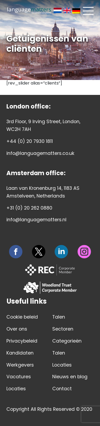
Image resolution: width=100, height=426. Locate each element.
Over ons (16, 329)
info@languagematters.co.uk (40, 153)
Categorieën (67, 341)
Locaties (16, 388)
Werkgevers (20, 365)
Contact (62, 388)
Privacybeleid (21, 341)
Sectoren (62, 329)
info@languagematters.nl (36, 219)
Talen (58, 317)
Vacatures (18, 376)
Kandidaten (20, 353)
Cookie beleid (22, 317)
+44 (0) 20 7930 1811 (29, 141)
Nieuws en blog (69, 376)
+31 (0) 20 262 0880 (29, 208)
